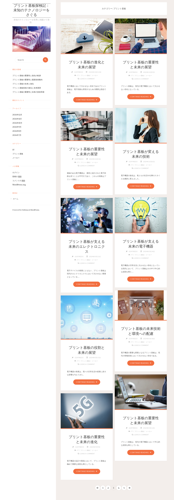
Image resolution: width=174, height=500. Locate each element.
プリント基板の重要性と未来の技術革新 (28, 92)
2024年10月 (17, 123)
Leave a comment (87, 79)
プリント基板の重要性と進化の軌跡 (26, 76)
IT (13, 150)
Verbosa (25, 210)
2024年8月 (16, 131)
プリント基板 (17, 154)
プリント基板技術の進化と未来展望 (26, 88)
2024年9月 (16, 127)
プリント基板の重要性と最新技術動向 (27, 80)
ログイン (16, 172)
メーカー (16, 158)
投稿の (16, 176)
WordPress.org (19, 185)
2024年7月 (16, 135)
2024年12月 (17, 115)
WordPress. (35, 210)
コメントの (18, 181)
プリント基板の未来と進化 (23, 84)
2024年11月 (17, 119)
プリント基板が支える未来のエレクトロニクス (87, 246)
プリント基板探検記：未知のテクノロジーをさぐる (31, 10)
